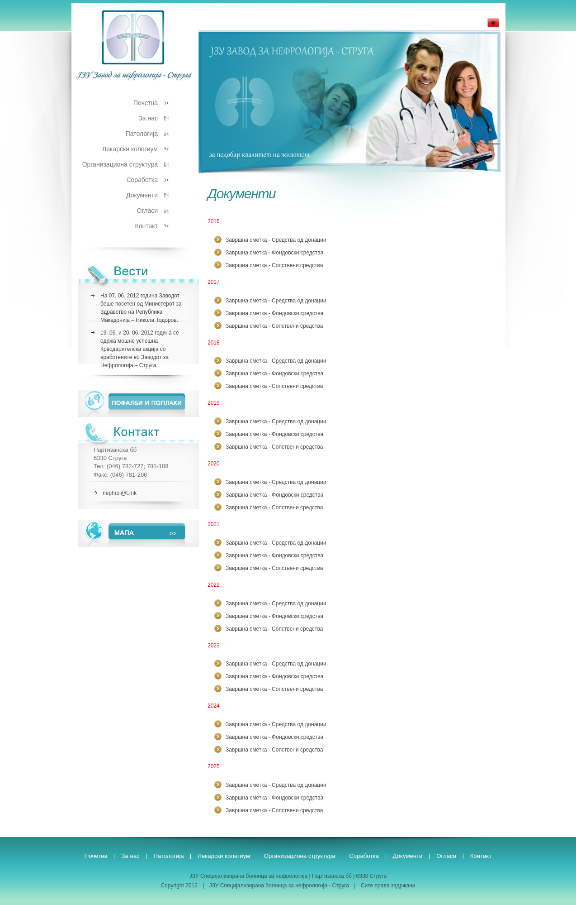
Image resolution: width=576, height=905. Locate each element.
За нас (148, 118)
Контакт (146, 226)
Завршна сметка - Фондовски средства (274, 252)
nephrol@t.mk (120, 493)
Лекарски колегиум (130, 149)
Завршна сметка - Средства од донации (276, 240)
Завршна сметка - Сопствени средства (274, 265)
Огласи (147, 210)
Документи (142, 195)
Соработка (142, 179)
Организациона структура (120, 164)
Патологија (142, 133)
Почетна (145, 102)
